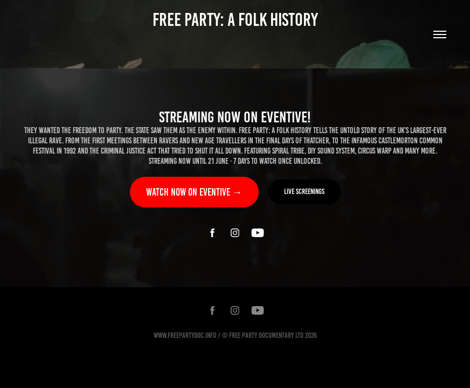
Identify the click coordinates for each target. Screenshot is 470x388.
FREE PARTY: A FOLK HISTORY (235, 20)
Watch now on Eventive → (194, 192)
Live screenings (304, 192)
